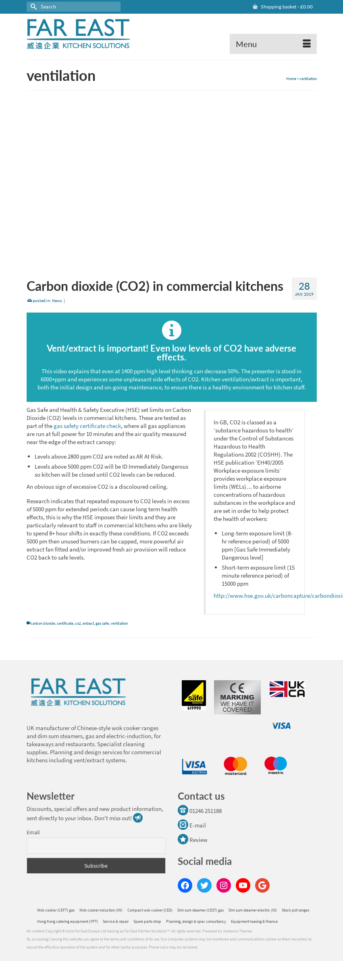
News (57, 300)
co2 (78, 623)
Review (193, 840)
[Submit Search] (33, 7)
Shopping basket (283, 7)
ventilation (119, 623)
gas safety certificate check (87, 426)
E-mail (192, 825)
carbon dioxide (43, 623)
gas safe (102, 623)
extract (88, 623)
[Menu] (273, 44)
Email (33, 832)
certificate (65, 623)
